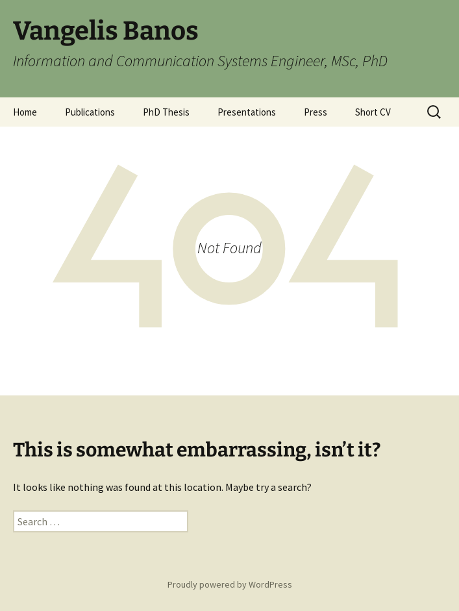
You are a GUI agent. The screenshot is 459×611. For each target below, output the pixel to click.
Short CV (373, 112)
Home (25, 112)
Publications (90, 112)
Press (315, 112)
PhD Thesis (166, 112)
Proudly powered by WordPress (229, 584)
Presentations (246, 112)
